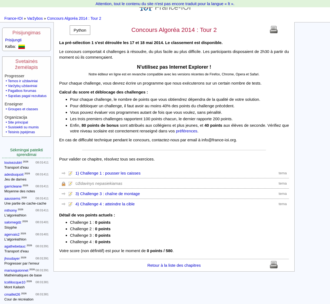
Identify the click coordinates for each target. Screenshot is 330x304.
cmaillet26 (12, 294)
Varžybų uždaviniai (22, 86)
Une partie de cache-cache (25, 203)
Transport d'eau (16, 167)
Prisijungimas (26, 32)
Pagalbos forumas (22, 91)
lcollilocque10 (14, 282)
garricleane (13, 186)
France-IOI (13, 18)
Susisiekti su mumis (23, 127)
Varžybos (35, 18)
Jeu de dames (15, 179)
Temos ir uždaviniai (23, 81)
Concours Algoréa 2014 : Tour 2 (74, 18)
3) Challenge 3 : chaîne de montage (107, 193)
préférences (186, 131)
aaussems (12, 198)
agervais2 (11, 234)
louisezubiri (13, 163)
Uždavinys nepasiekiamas (98, 183)
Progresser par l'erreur (21, 263)
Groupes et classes (23, 109)
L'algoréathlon (15, 215)
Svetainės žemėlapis (26, 64)
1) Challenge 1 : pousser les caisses (108, 173)
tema (283, 173)
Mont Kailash (14, 287)
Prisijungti (13, 40)
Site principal (18, 122)
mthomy (10, 210)
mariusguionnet (16, 270)
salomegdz (12, 222)
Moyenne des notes (19, 191)
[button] (80, 30)
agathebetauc (15, 246)
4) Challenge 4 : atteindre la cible (105, 204)
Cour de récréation (19, 299)
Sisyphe (10, 227)
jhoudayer (12, 258)
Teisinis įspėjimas (21, 132)
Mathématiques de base (23, 275)
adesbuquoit (14, 174)
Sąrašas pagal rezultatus (27, 96)
